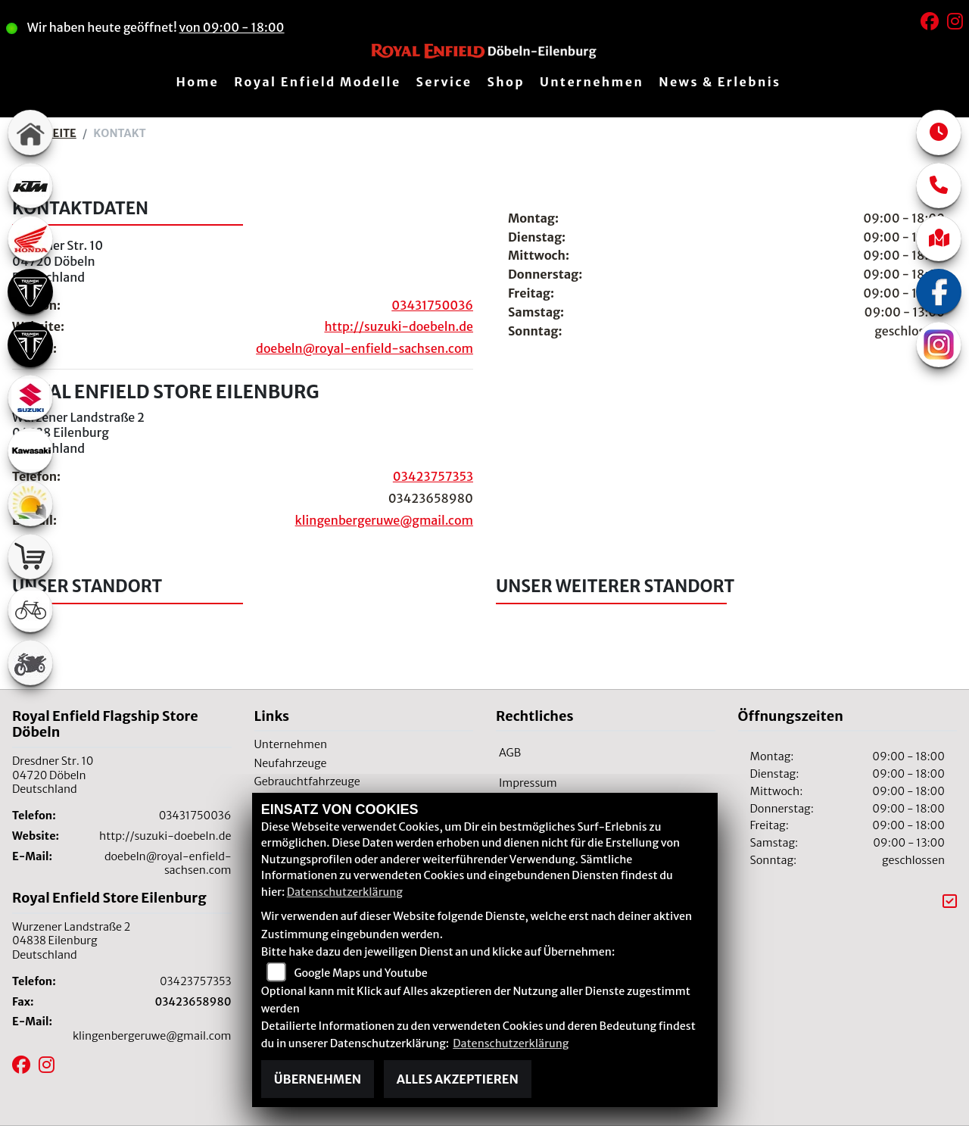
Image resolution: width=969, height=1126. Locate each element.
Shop (506, 81)
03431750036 (432, 305)
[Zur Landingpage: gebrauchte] (30, 662)
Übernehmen (317, 1079)
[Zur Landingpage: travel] (30, 503)
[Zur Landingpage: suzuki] (30, 397)
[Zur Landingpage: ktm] (30, 185)
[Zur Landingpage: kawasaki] (30, 450)
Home (197, 81)
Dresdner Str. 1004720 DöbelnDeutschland (57, 261)
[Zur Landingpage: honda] (30, 238)
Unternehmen (591, 81)
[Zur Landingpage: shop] (30, 556)
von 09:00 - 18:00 (242, 27)
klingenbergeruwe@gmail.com (384, 520)
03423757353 (433, 476)
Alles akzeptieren (458, 1079)
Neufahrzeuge (290, 763)
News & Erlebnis (719, 81)
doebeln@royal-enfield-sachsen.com (364, 348)
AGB (510, 753)
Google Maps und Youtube (360, 973)
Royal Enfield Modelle (317, 81)
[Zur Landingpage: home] (30, 132)
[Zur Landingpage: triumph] (30, 291)
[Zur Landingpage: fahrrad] (30, 609)
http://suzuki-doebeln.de (398, 326)
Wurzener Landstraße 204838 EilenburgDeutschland (78, 433)
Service (444, 81)
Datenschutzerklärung (345, 892)
